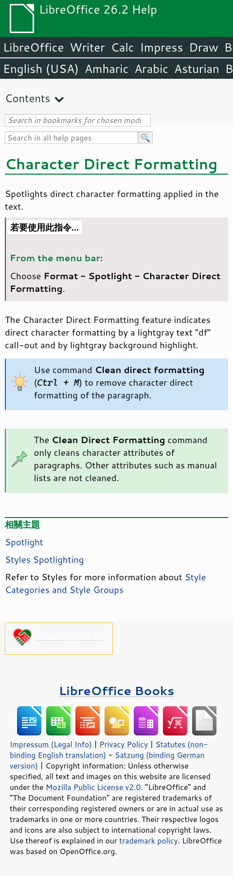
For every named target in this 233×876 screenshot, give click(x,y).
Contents (27, 98)
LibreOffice (33, 47)
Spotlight (24, 542)
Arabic (151, 68)
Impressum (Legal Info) (51, 744)
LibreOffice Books (117, 690)
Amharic (106, 68)
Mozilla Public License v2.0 (93, 787)
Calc (122, 47)
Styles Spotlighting (44, 559)
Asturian (196, 68)
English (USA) (41, 68)
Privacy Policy (123, 744)
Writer (87, 47)
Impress (161, 47)
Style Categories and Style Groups (105, 583)
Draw (203, 47)
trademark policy (148, 840)
